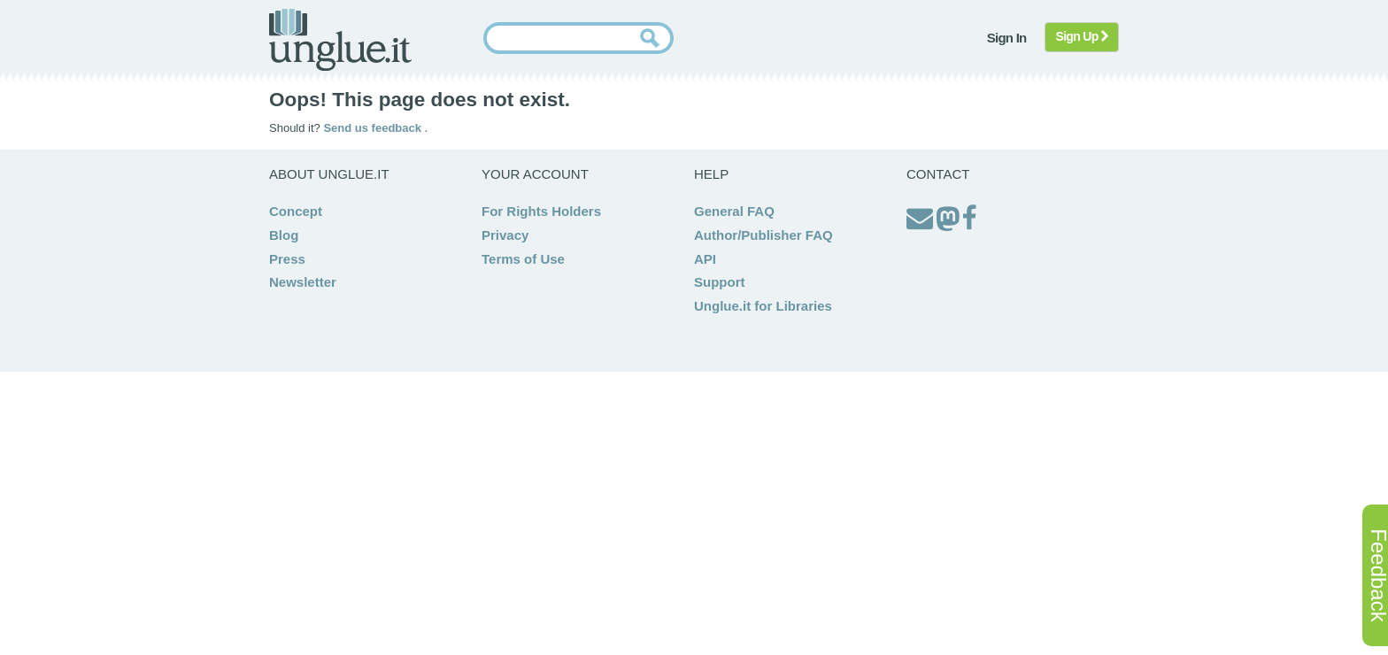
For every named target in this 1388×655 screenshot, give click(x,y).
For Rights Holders (541, 211)
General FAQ (734, 211)
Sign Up (1082, 36)
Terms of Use (523, 258)
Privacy (505, 235)
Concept (295, 211)
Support (719, 281)
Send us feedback (373, 128)
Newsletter (302, 281)
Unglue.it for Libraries (763, 305)
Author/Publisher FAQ (763, 235)
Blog (283, 235)
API (705, 258)
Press (287, 258)
